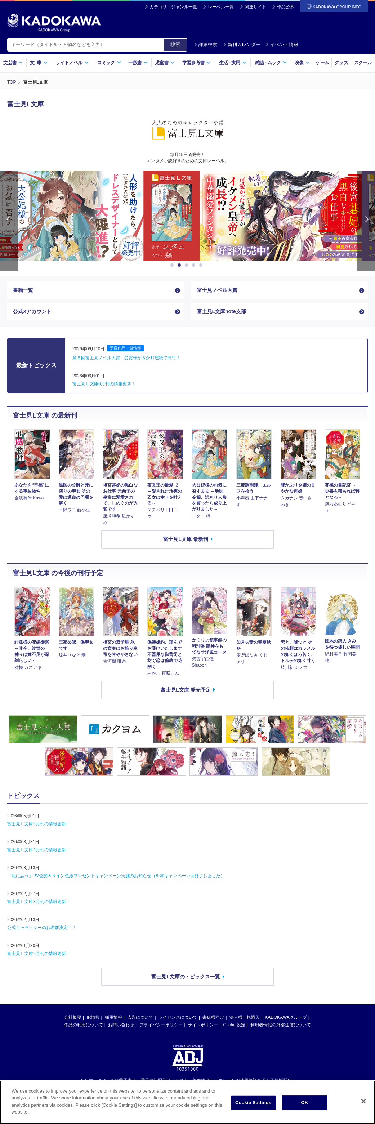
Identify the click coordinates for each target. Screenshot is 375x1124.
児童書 (165, 62)
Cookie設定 (234, 1024)
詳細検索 (205, 44)
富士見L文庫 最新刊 (185, 539)
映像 (302, 62)
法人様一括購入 (244, 1017)
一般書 (138, 62)
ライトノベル (72, 62)
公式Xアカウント (32, 311)
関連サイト (255, 6)
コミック (109, 62)
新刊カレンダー (241, 44)
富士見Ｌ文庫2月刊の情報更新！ (38, 953)
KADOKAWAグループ (286, 1017)
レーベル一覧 (221, 6)
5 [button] (202, 265)
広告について (140, 1017)
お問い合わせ (121, 1024)
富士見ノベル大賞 (217, 290)
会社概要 (72, 1017)
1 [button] (173, 265)
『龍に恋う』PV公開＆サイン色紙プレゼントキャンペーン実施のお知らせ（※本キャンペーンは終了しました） (116, 875)
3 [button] (188, 265)
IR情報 (93, 1017)
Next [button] (366, 221)
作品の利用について (83, 1024)
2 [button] (180, 265)
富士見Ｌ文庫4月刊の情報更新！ (38, 849)
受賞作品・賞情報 (125, 348)
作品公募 (285, 6)
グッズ (341, 62)
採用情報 (113, 1017)
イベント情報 (281, 44)
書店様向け (213, 1017)
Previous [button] (9, 221)
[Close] (363, 1105)
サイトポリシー (203, 1024)
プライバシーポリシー (161, 1024)
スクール (363, 62)
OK (304, 1106)
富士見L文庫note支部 (221, 311)
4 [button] (195, 265)
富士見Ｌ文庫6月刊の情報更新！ (103, 383)
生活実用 (233, 62)
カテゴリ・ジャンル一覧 (173, 6)
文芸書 (13, 62)
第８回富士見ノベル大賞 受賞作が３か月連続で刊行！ (126, 357)
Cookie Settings (253, 1106)
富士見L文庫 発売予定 (185, 690)
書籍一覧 (23, 290)
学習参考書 (196, 62)
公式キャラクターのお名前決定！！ (41, 927)
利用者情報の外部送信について (280, 1024)
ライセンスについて (178, 1017)
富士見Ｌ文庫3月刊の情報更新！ (38, 901)
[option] (188, 216)
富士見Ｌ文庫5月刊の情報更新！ (38, 823)
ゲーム (322, 62)
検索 (175, 44)
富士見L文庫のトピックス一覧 (185, 976)
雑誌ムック (271, 62)
